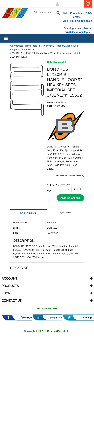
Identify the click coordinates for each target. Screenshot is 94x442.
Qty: (67, 185)
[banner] (22, 317)
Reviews (65, 213)
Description (28, 213)
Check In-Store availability (71, 176)
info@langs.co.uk (82, 21)
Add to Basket (70, 198)
